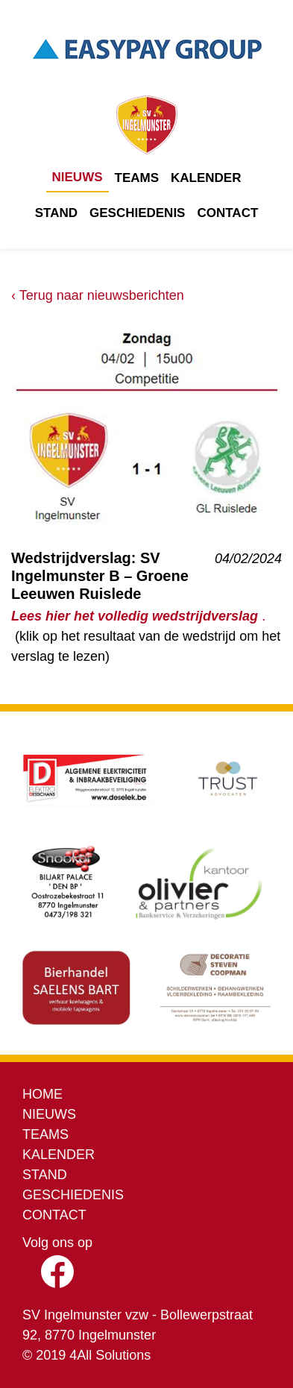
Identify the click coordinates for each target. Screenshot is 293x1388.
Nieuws (77, 177)
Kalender (206, 178)
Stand (56, 213)
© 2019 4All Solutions (86, 1355)
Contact (227, 213)
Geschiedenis (137, 213)
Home (42, 1094)
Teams (137, 178)
